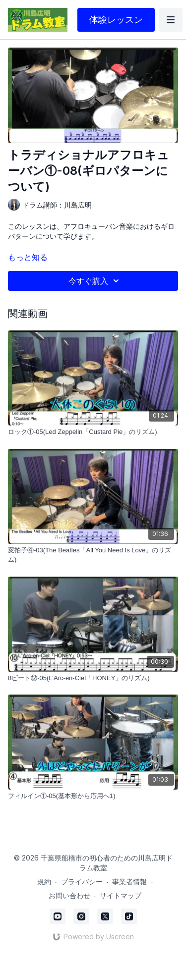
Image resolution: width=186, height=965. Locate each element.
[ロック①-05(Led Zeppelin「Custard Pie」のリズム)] (93, 432)
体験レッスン (116, 19)
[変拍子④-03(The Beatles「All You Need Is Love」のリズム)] (93, 555)
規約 (44, 881)
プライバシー (82, 881)
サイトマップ (120, 895)
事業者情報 (129, 881)
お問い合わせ (69, 895)
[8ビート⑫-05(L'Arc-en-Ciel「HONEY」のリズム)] (93, 678)
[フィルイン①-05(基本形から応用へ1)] (93, 796)
